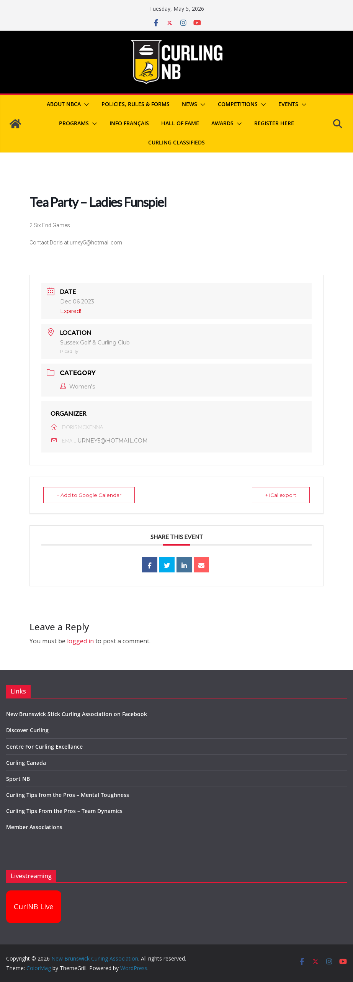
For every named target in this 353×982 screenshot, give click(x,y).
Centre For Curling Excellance (44, 746)
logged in (80, 641)
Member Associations (34, 827)
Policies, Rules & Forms (135, 104)
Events (288, 104)
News (189, 104)
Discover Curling (27, 730)
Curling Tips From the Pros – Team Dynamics (64, 811)
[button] (85, 104)
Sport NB (18, 778)
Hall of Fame (180, 123)
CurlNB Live (34, 907)
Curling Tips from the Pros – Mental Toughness (67, 794)
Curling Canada (26, 762)
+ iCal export (280, 495)
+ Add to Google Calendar (89, 495)
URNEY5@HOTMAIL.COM (112, 440)
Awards (222, 123)
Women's (77, 386)
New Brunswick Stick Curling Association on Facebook (76, 714)
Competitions (238, 104)
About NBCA (64, 104)
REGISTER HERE (274, 123)
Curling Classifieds (176, 142)
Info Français (129, 123)
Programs (74, 123)
